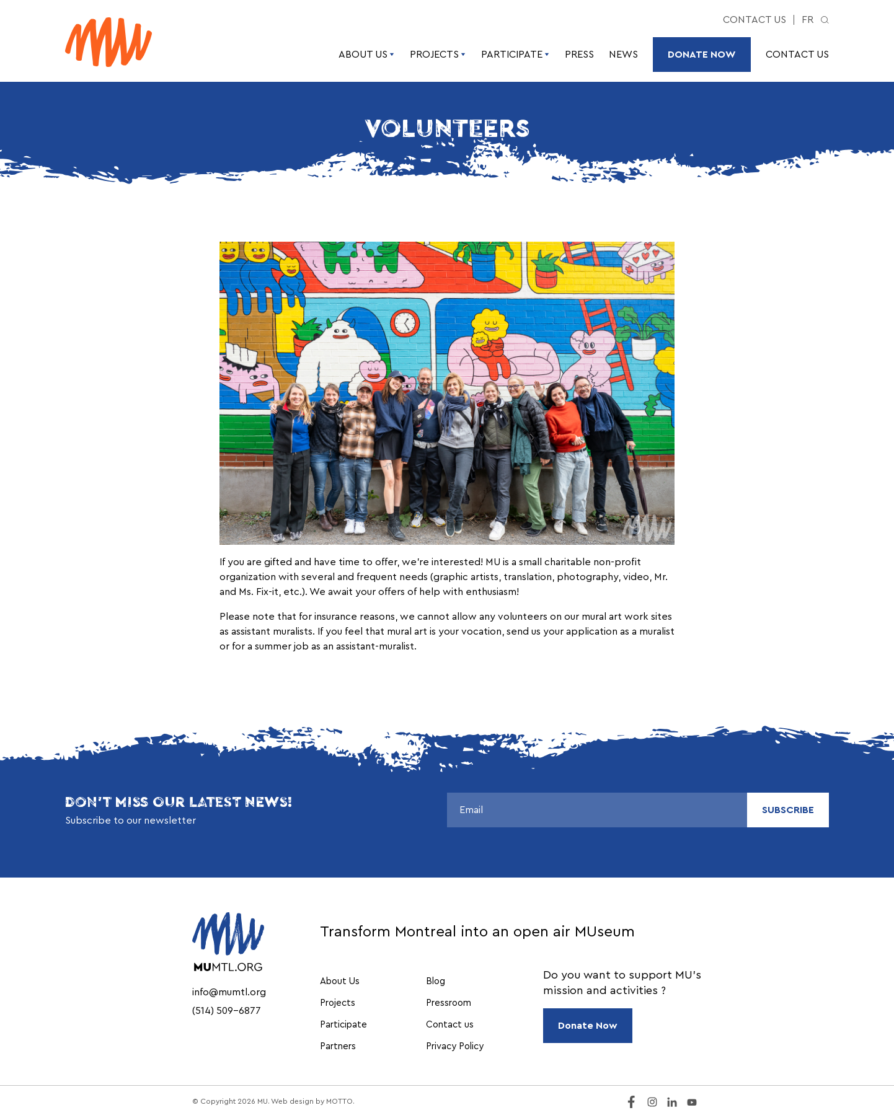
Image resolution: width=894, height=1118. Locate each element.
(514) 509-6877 (226, 1011)
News (623, 54)
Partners (338, 1046)
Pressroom (448, 1003)
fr (807, 20)
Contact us (754, 20)
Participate (515, 54)
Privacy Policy (455, 1046)
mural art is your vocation (444, 631)
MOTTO (339, 1101)
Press (579, 54)
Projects (438, 54)
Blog (435, 981)
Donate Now (702, 54)
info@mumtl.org (229, 992)
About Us (367, 54)
